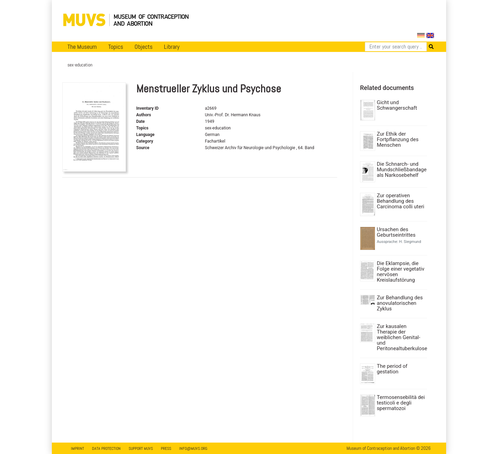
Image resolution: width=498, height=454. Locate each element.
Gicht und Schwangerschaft (397, 105)
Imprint (77, 448)
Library (171, 47)
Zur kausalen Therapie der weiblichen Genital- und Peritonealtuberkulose (401, 337)
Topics (115, 47)
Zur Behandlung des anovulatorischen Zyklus (400, 303)
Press (166, 448)
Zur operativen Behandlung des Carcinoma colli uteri (400, 201)
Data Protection (106, 448)
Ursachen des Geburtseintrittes (396, 232)
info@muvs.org (193, 448)
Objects (144, 47)
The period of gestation (392, 368)
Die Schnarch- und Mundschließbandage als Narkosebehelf (401, 169)
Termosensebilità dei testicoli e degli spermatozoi (401, 402)
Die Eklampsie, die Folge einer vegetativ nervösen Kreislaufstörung (400, 272)
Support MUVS (141, 448)
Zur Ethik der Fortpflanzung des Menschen (398, 139)
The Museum (82, 47)
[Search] (396, 46)
